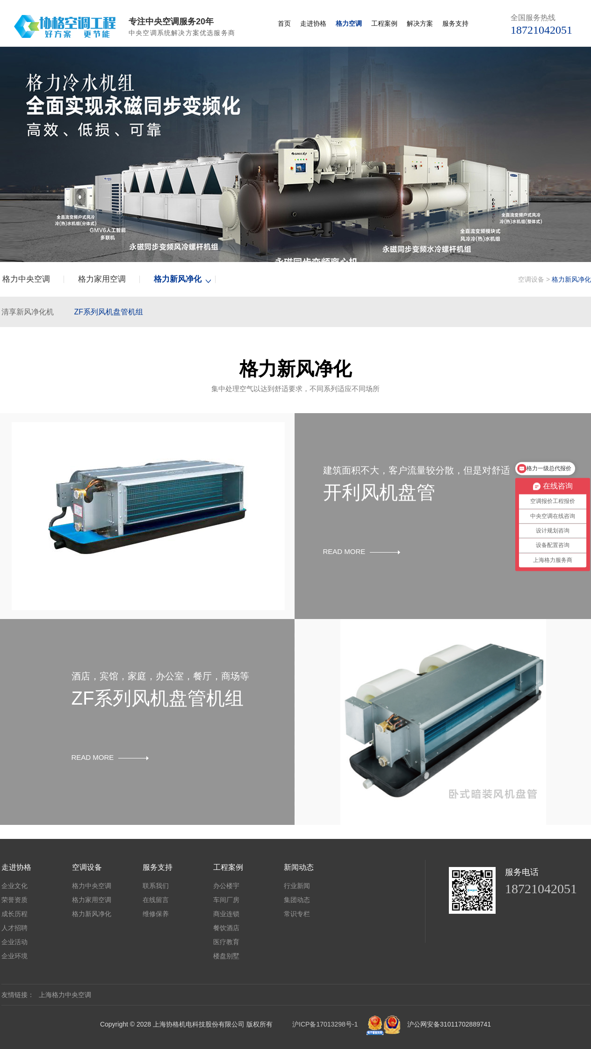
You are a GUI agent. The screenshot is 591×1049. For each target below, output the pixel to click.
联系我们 (156, 885)
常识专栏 (297, 914)
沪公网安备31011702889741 (449, 1024)
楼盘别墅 (226, 956)
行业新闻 (297, 885)
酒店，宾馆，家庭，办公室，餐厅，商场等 (160, 676)
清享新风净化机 (27, 312)
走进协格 (313, 23)
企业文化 (14, 885)
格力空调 (349, 23)
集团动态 (297, 899)
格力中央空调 (26, 279)
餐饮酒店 (226, 928)
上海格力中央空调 (65, 994)
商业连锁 (226, 914)
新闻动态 (299, 867)
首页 (284, 23)
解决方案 (420, 23)
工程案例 (384, 23)
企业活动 (14, 942)
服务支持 (455, 23)
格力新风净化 (178, 279)
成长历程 (14, 914)
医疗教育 (226, 942)
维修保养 (156, 914)
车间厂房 (226, 899)
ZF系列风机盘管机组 (108, 312)
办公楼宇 (226, 885)
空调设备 (531, 279)
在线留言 (156, 899)
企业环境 (14, 956)
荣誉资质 (14, 899)
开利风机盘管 (379, 492)
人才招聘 (14, 928)
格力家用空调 (102, 279)
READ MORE (362, 551)
